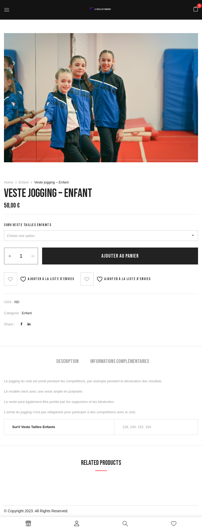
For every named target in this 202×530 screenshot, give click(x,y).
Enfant (24, 182)
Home (8, 182)
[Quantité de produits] (21, 256)
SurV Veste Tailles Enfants (27, 225)
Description (67, 361)
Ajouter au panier (120, 256)
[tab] (67, 362)
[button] (195, 9)
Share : (9, 324)
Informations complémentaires (119, 361)
